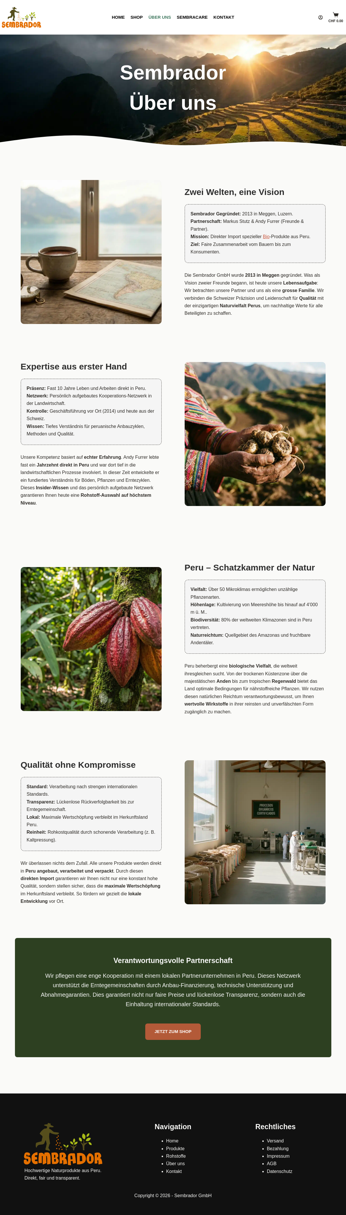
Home (118, 17)
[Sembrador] (21, 17)
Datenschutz (280, 1171)
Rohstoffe (176, 1156)
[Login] (320, 17)
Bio (266, 236)
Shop (137, 17)
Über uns (159, 17)
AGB (272, 1163)
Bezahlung (278, 1148)
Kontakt (223, 17)
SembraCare (192, 17)
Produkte (175, 1148)
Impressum (278, 1156)
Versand (275, 1140)
